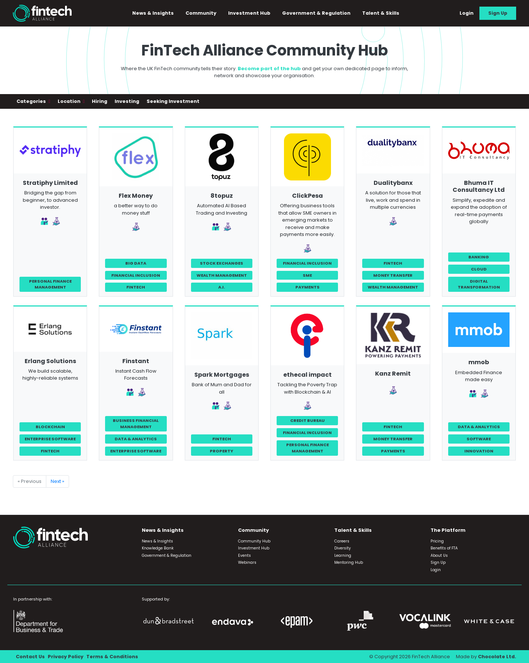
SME (307, 275)
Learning (342, 555)
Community (201, 13)
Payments (307, 287)
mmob (478, 362)
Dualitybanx (393, 183)
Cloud (479, 269)
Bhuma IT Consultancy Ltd (479, 186)
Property (221, 451)
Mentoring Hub (348, 562)
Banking (478, 257)
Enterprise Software (50, 439)
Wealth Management (222, 275)
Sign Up (497, 13)
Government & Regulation (316, 13)
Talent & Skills (380, 13)
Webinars (247, 562)
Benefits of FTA (444, 548)
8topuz (221, 195)
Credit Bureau (307, 420)
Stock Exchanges (221, 263)
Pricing (437, 541)
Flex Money (136, 195)
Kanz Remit (393, 373)
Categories (32, 101)
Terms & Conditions (112, 656)
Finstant (135, 361)
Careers (341, 541)
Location (70, 101)
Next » (57, 481)
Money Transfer (393, 275)
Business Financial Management (136, 423)
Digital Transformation (479, 284)
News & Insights (153, 13)
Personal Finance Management (50, 284)
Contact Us (30, 656)
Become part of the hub (269, 68)
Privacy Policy (65, 656)
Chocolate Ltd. (497, 656)
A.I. (221, 287)
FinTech (135, 287)
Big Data (135, 263)
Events (244, 555)
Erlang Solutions (50, 361)
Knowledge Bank (158, 548)
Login (467, 13)
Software (479, 439)
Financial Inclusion (135, 275)
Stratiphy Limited (50, 183)
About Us (439, 555)
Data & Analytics (136, 439)
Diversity (342, 548)
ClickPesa (307, 195)
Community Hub (254, 541)
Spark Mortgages (221, 374)
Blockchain (50, 427)
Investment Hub (249, 13)
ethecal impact (307, 374)
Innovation (478, 451)
